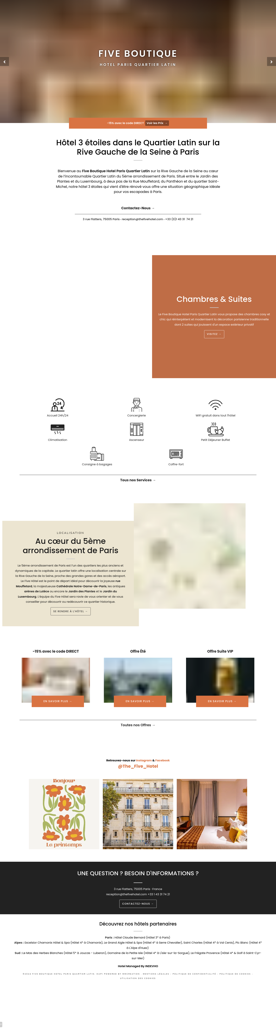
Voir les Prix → (158, 123)
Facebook (163, 769)
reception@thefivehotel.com (126, 905)
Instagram (144, 769)
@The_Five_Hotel (138, 775)
